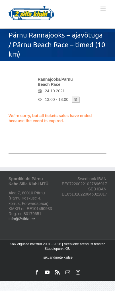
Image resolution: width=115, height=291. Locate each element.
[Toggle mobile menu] (103, 9)
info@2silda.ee (22, 219)
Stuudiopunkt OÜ (57, 249)
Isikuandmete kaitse (57, 257)
